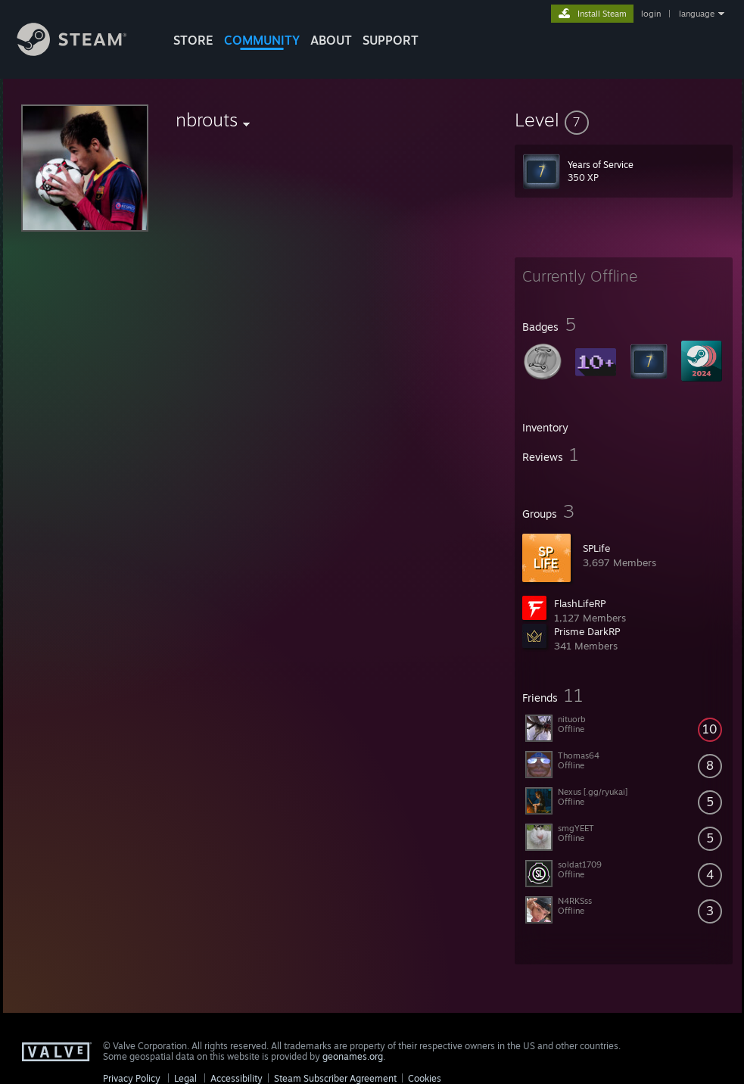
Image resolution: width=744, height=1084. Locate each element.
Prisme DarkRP (587, 631)
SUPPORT (391, 40)
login (651, 13)
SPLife (596, 548)
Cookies (424, 1078)
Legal (185, 1078)
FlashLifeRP (579, 603)
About (331, 40)
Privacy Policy (131, 1078)
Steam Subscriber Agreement (335, 1078)
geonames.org (352, 1056)
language (696, 13)
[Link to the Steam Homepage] (83, 51)
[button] (624, 119)
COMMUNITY (262, 40)
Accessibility (236, 1078)
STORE (193, 40)
